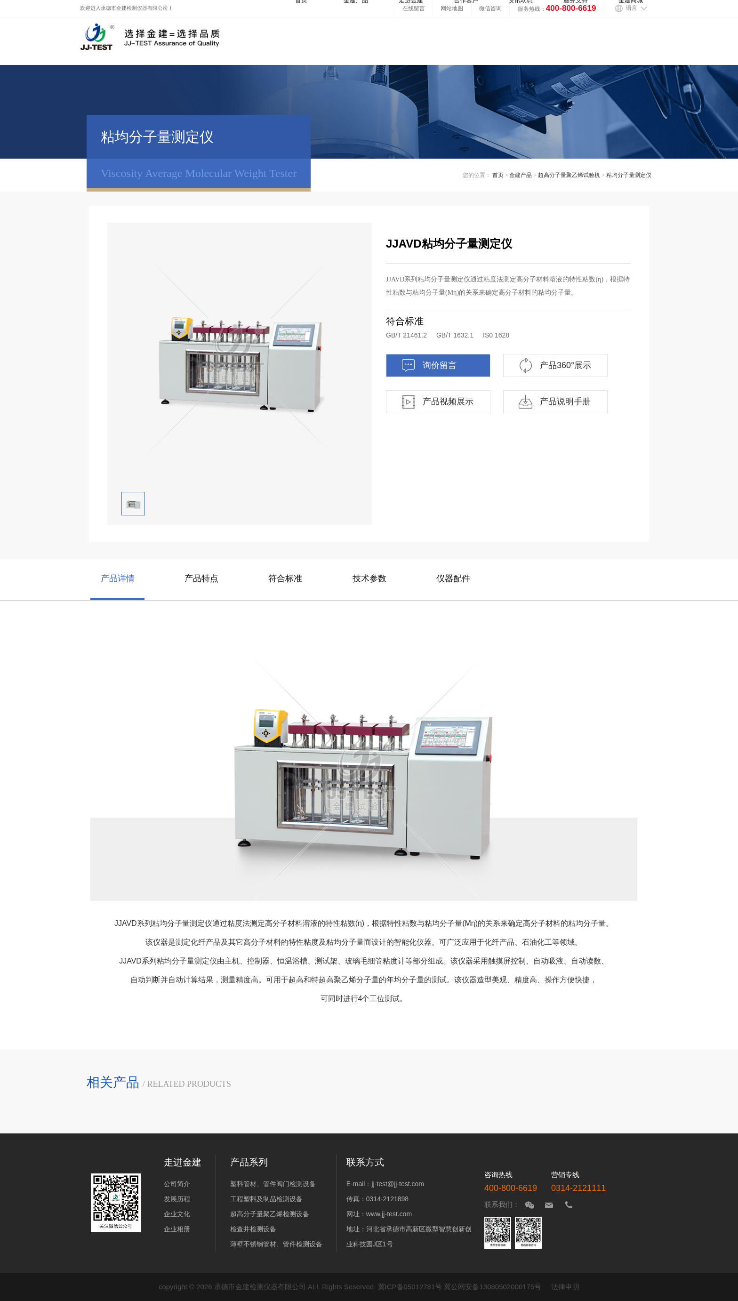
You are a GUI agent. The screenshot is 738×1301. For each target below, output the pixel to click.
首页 (498, 175)
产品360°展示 (554, 365)
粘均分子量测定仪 (628, 175)
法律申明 (565, 1287)
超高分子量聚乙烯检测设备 (269, 1214)
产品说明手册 (554, 402)
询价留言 (429, 365)
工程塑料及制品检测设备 (266, 1199)
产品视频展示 (437, 402)
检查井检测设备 (253, 1229)
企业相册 (177, 1229)
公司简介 (177, 1184)
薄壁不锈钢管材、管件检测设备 (276, 1244)
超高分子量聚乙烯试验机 (569, 175)
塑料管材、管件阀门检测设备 (273, 1184)
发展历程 (177, 1199)
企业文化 (177, 1214)
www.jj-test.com (389, 1214)
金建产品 (520, 175)
